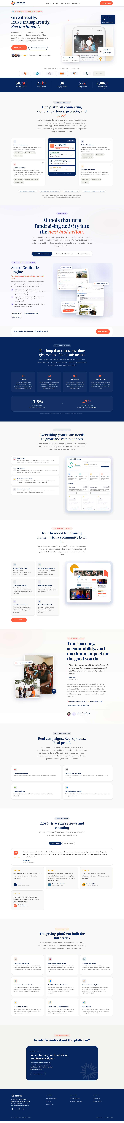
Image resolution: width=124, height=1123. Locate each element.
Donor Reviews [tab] (55, 845)
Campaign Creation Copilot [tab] (64, 254)
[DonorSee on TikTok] (16, 1111)
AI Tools (55, 3)
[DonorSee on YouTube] (23, 1111)
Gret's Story (76, 3)
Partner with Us (106, 3)
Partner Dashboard (75, 1100)
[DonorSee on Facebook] (12, 1111)
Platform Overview (51, 1100)
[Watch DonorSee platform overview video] (89, 43)
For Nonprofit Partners (76, 1104)
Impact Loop (49, 1107)
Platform (48, 3)
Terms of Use (99, 1119)
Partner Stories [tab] (69, 845)
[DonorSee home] (18, 3)
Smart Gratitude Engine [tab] (42, 254)
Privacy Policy (109, 1119)
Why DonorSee (65, 3)
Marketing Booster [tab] (83, 254)
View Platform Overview (40, 48)
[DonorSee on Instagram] (19, 1111)
